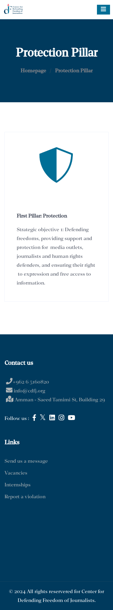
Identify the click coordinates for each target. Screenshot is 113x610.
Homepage (33, 71)
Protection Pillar (73, 71)
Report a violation (24, 497)
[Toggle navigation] (103, 10)
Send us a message (26, 461)
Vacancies (15, 473)
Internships (17, 485)
